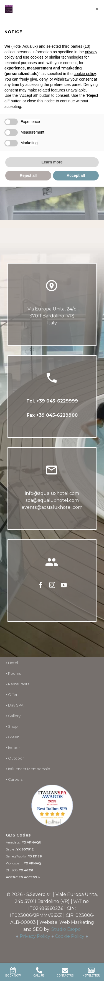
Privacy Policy (35, 936)
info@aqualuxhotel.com (52, 495)
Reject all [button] (28, 175)
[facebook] (40, 590)
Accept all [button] (76, 175)
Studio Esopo (66, 929)
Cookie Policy (69, 936)
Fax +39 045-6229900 (52, 415)
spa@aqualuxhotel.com (52, 502)
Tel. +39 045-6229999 (52, 401)
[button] (96, 8)
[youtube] (64, 590)
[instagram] (52, 590)
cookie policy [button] (85, 73)
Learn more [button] (51, 162)
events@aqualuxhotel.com (52, 509)
